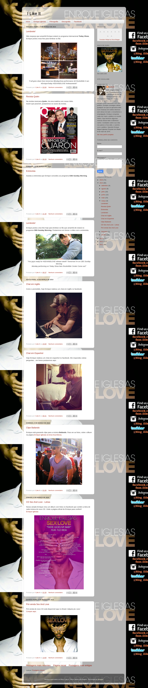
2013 (101, 238)
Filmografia (53, 22)
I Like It (34, 13)
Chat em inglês (33, 284)
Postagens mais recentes (38, 665)
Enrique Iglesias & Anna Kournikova (47, 435)
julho (103, 192)
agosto (103, 189)
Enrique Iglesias (40, 22)
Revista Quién (32, 96)
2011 (101, 244)
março (103, 201)
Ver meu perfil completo (105, 134)
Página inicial (59, 665)
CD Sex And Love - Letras (38, 502)
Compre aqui (31, 611)
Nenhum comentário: (55, 87)
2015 (101, 180)
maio (103, 198)
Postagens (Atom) (38, 670)
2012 (101, 241)
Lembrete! (30, 31)
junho (103, 195)
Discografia (66, 22)
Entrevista (30, 171)
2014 (101, 183)
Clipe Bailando (33, 428)
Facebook (78, 22)
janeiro (103, 235)
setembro (104, 185)
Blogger (100, 679)
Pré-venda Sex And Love (37, 604)
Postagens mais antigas (80, 665)
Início (28, 22)
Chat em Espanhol (34, 353)
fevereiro (104, 231)
